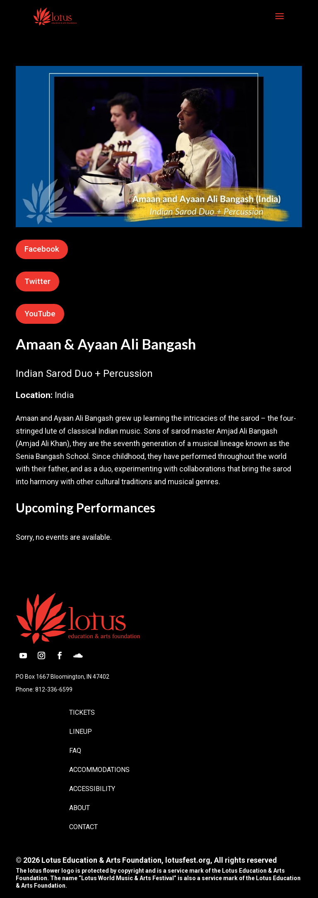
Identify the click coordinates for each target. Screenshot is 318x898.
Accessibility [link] (92, 789)
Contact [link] (83, 827)
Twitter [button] (37, 281)
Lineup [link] (80, 731)
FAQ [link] (75, 751)
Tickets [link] (82, 712)
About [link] (79, 808)
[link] (55, 15)
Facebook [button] (41, 249)
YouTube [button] (39, 313)
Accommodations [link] (99, 770)
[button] (279, 21)
